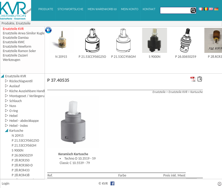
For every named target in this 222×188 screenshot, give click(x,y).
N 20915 (61, 56)
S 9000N (155, 56)
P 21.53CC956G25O (92, 56)
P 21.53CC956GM (123, 56)
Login (5, 183)
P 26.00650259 (185, 56)
